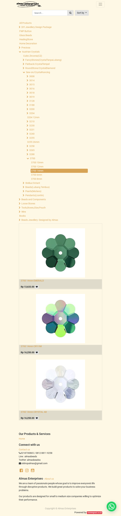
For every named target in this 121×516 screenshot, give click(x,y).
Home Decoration (28, 43)
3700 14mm (37, 170)
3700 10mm (37, 162)
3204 (32, 113)
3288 (32, 154)
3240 (32, 133)
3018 (32, 92)
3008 (32, 76)
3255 (32, 138)
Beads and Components (33, 199)
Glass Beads (25, 35)
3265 (32, 150)
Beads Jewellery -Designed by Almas (39, 220)
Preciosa (25, 47)
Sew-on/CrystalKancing (38, 72)
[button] (82, 13)
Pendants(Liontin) (34, 195)
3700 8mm (36, 179)
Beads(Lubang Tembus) (37, 187)
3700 (32, 158)
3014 (32, 80)
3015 (32, 84)
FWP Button (25, 31)
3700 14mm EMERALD (32, 280)
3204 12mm (33, 117)
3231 (32, 129)
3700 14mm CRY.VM (31, 346)
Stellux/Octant (32, 183)
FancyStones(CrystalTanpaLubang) (43, 60)
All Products (25, 23)
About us (49, 478)
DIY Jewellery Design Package (36, 27)
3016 (32, 88)
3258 (32, 146)
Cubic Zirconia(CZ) (32, 55)
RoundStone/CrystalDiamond (40, 68)
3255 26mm (33, 142)
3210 (32, 121)
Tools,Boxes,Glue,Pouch (33, 207)
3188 (32, 105)
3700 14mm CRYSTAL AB (34, 412)
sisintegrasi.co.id (94, 513)
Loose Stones (28, 203)
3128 (32, 101)
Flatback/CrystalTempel (37, 64)
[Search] (70, 13)
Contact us (24, 449)
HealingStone (26, 39)
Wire (23, 211)
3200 (32, 109)
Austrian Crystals (31, 51)
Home (22, 438)
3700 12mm (37, 166)
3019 (32, 97)
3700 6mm (36, 174)
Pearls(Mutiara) (33, 191)
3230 (32, 125)
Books (22, 216)
